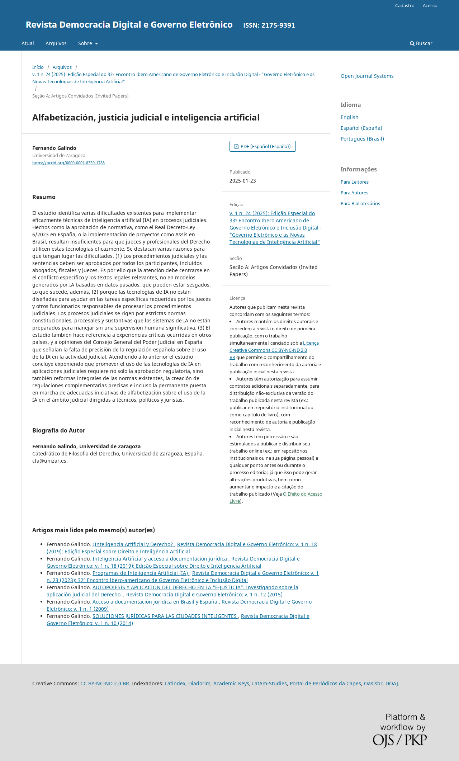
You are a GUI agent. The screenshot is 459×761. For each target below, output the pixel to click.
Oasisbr (373, 683)
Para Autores (354, 192)
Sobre (86, 43)
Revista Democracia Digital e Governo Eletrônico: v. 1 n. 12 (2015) (204, 594)
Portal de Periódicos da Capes (325, 683)
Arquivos (56, 43)
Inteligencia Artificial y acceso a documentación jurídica (160, 558)
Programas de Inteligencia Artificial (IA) (141, 572)
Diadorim (199, 683)
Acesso (430, 5)
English (350, 117)
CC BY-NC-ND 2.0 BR (104, 683)
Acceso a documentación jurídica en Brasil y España (156, 601)
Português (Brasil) (362, 138)
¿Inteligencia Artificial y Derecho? (133, 544)
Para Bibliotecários (360, 203)
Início (38, 67)
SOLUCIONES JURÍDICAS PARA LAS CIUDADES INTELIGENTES (165, 616)
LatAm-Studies (269, 683)
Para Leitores (355, 182)
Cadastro (405, 5)
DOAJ (391, 683)
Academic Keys (231, 683)
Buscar (421, 43)
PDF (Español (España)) (265, 146)
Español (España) (361, 127)
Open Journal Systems (367, 75)
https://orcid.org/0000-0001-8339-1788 (68, 162)
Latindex (175, 683)
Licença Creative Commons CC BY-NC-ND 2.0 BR (274, 350)
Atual (28, 43)
